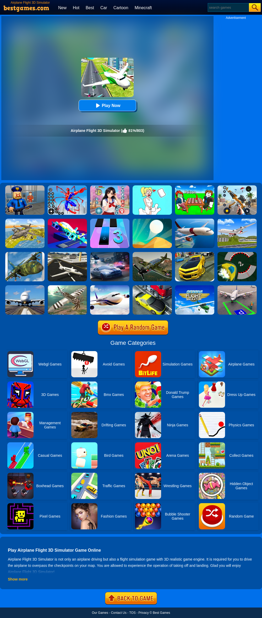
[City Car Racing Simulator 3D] (109, 254)
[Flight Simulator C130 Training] (25, 254)
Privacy (143, 613)
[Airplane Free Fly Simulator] (67, 287)
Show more (18, 579)
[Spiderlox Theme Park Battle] (67, 187)
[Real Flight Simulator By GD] (109, 287)
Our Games (100, 613)
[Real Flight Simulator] (194, 220)
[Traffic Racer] (152, 287)
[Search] (228, 7)
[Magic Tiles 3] (109, 220)
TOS (132, 613)
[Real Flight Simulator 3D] (25, 287)
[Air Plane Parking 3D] (237, 287)
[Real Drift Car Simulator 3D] (194, 254)
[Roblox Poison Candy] (194, 187)
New (62, 8)
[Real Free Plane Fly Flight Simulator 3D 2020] (194, 287)
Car (103, 8)
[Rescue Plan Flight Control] (67, 220)
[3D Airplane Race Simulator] (152, 254)
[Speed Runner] (237, 254)
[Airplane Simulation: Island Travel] (67, 254)
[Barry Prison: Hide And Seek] (25, 187)
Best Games (161, 613)
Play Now (107, 105)
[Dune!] (152, 220)
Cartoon (120, 8)
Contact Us (118, 613)
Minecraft (143, 8)
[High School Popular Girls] (109, 187)
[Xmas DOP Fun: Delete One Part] (152, 187)
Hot (76, 8)
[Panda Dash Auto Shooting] (237, 187)
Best (90, 8)
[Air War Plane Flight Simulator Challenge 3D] (25, 220)
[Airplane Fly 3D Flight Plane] (237, 220)
